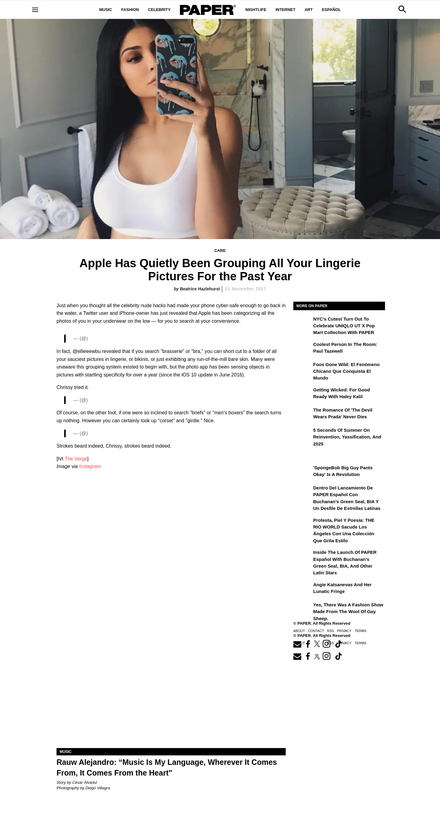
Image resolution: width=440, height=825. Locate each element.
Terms (360, 631)
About (299, 631)
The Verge (75, 458)
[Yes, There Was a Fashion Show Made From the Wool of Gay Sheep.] (302, 609)
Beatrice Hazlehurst (200, 288)
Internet (285, 9)
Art (309, 9)
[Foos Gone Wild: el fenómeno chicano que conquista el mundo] (302, 368)
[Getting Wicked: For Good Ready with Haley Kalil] (302, 394)
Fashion (130, 9)
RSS (330, 631)
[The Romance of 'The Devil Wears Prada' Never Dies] (302, 414)
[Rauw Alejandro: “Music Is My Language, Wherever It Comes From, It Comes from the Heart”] (171, 691)
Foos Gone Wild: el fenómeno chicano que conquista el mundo (346, 371)
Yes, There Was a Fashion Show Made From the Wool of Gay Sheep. (348, 611)
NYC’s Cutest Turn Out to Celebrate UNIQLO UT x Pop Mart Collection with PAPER (344, 325)
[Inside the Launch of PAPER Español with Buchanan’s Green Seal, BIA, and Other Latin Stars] (302, 556)
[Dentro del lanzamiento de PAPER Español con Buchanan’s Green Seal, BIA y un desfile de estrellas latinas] (302, 492)
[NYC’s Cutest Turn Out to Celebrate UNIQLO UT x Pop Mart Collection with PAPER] (302, 323)
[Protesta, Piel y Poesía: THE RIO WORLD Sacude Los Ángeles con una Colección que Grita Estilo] (302, 524)
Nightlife (255, 9)
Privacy (344, 631)
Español (331, 9)
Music (105, 9)
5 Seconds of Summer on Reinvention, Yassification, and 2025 (347, 436)
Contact (316, 631)
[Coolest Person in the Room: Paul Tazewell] (302, 348)
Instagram (90, 466)
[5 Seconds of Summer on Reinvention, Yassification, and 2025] (302, 434)
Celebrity (159, 9)
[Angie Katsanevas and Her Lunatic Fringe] (302, 589)
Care (220, 250)
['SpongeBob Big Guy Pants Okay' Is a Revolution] (302, 472)
